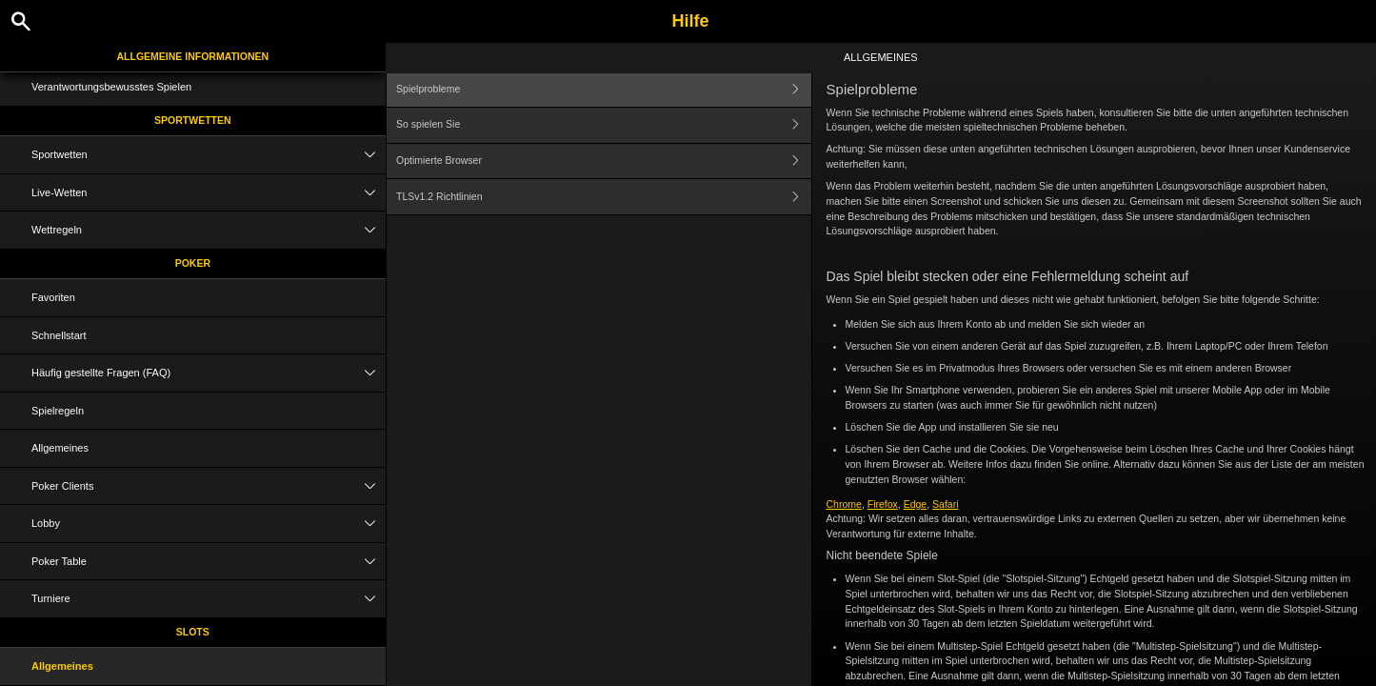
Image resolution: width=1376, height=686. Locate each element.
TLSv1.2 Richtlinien (603, 196)
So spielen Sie (603, 125)
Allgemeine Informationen (192, 56)
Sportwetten (192, 120)
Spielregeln (57, 410)
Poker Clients (208, 486)
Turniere (208, 598)
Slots (192, 631)
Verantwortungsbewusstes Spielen (111, 86)
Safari (945, 504)
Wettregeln (208, 230)
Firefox (882, 504)
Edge (915, 504)
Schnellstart (58, 335)
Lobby (208, 523)
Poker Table (208, 561)
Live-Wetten (208, 193)
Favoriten (53, 297)
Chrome (844, 504)
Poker (192, 263)
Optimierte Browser (603, 161)
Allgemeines (60, 448)
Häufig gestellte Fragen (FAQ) (208, 373)
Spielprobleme (603, 89)
